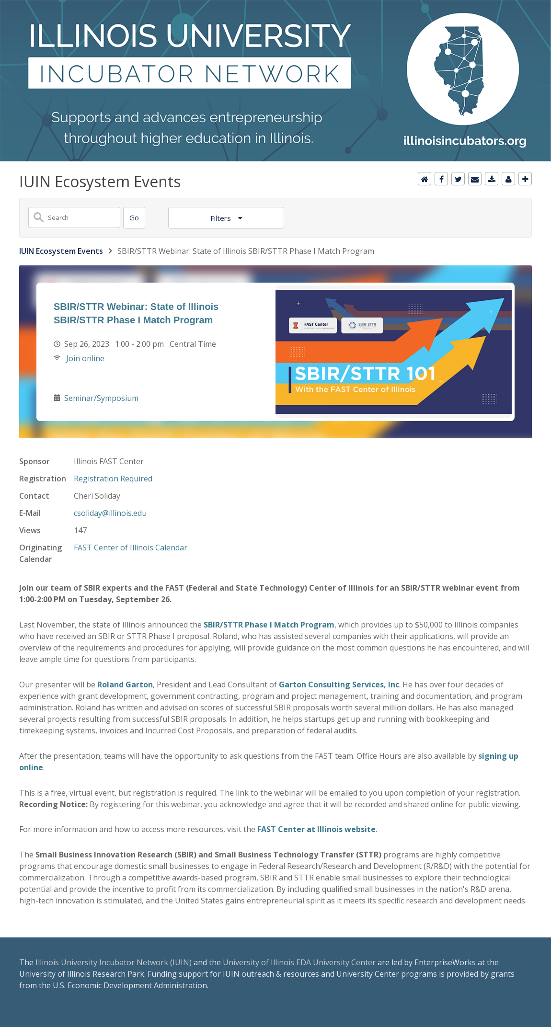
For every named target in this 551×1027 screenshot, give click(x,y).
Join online (84, 358)
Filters (221, 218)
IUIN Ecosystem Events (61, 251)
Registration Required (113, 478)
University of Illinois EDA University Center (299, 962)
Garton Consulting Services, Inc (339, 684)
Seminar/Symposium (101, 398)
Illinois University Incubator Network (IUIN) (113, 962)
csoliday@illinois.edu (110, 513)
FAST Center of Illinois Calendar (130, 547)
